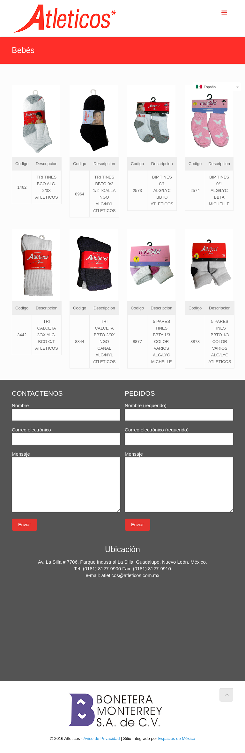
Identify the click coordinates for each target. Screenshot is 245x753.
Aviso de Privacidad (101, 738)
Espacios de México (176, 738)
